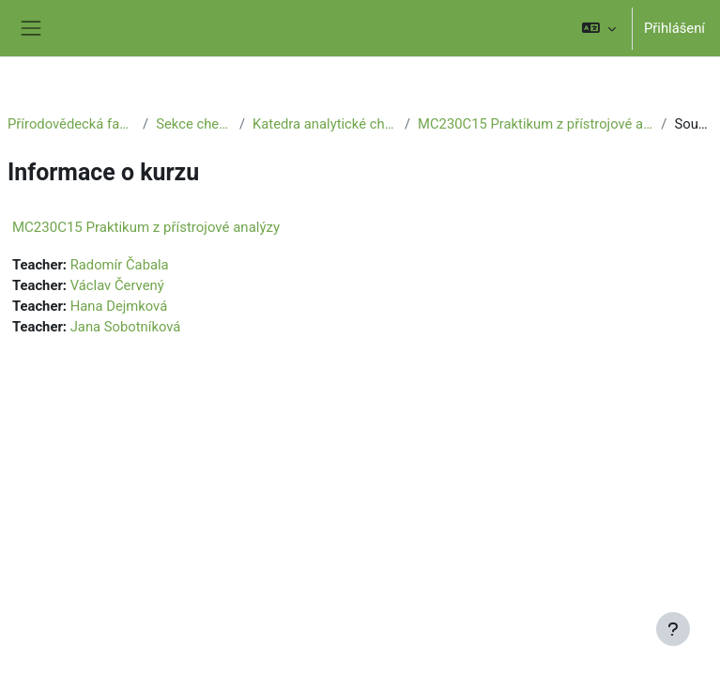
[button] (599, 28)
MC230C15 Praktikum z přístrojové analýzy (535, 123)
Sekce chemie (194, 123)
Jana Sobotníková (125, 326)
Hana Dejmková (119, 306)
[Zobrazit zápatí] (673, 629)
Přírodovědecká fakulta (71, 123)
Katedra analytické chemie (325, 123)
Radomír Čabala (119, 264)
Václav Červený (117, 285)
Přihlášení (674, 28)
